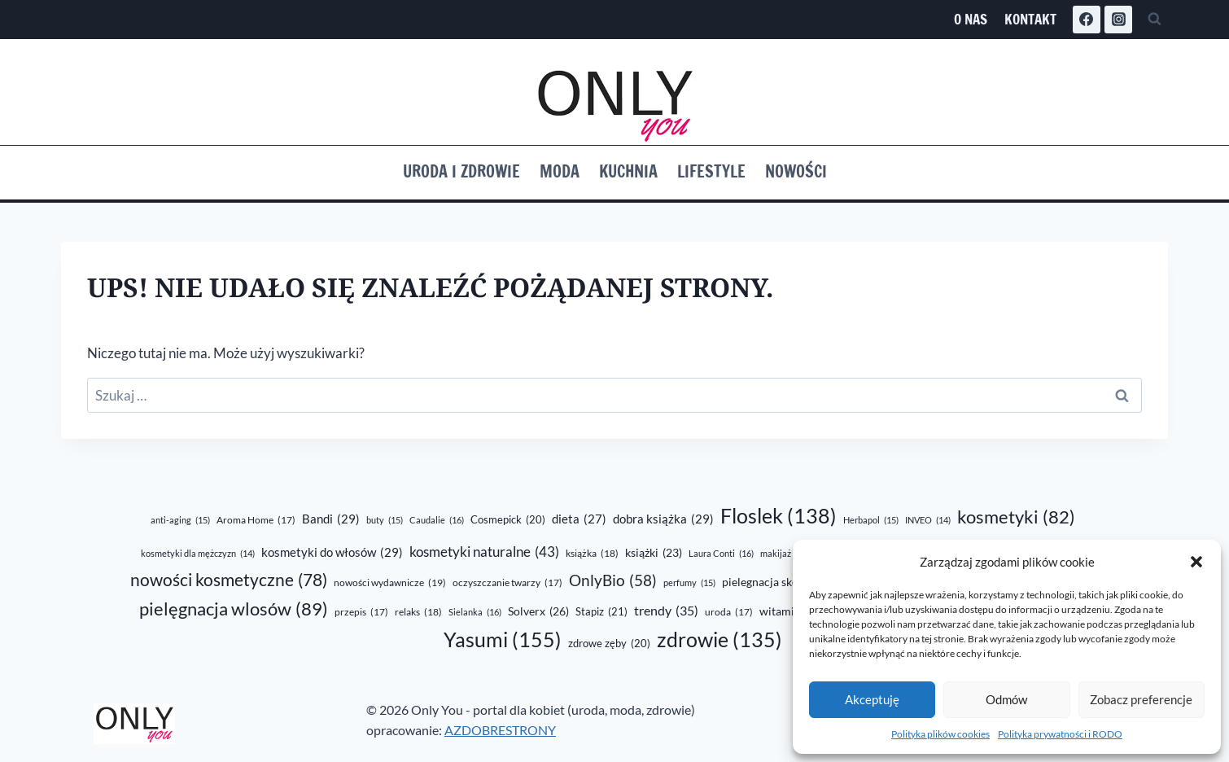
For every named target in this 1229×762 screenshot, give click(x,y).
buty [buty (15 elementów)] (384, 520)
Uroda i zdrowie (461, 171)
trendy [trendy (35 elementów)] (666, 610)
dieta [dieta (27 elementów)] (579, 519)
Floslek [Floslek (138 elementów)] (778, 516)
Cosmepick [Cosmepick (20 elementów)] (507, 519)
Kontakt (1030, 19)
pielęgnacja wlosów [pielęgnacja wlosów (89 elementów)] (233, 608)
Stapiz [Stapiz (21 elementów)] (601, 611)
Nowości (796, 171)
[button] (1196, 562)
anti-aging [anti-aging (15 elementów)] (180, 520)
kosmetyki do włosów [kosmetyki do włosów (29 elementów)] (332, 552)
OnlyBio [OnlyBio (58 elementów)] (613, 580)
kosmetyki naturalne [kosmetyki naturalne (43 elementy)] (484, 552)
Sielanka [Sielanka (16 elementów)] (474, 612)
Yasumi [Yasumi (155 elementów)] (503, 639)
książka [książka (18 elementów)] (592, 553)
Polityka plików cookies (940, 734)
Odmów (1006, 699)
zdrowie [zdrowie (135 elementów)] (719, 639)
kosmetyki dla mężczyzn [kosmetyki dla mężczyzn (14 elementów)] (198, 553)
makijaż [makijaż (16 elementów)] (785, 553)
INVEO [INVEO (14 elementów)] (928, 520)
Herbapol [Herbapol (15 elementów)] (871, 520)
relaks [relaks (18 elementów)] (418, 612)
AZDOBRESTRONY (500, 730)
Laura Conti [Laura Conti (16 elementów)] (721, 553)
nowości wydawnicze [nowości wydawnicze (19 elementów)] (390, 583)
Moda (560, 171)
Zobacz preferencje (1141, 699)
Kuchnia (628, 171)
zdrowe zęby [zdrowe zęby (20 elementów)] (609, 643)
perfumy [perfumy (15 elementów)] (689, 583)
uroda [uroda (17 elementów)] (729, 612)
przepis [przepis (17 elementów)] (361, 612)
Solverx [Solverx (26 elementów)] (538, 611)
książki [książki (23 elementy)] (653, 554)
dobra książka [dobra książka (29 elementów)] (663, 518)
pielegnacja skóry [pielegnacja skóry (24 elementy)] (777, 582)
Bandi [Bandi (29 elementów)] (331, 518)
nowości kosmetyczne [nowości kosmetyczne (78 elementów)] (228, 580)
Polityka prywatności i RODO (1060, 734)
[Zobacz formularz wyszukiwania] (1154, 19)
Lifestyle (711, 171)
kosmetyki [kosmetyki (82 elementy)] (1016, 517)
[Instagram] (1118, 19)
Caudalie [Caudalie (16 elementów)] (436, 520)
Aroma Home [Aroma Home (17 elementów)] (255, 520)
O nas (970, 19)
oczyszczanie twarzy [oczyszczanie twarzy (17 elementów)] (507, 583)
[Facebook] (1086, 19)
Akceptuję (872, 699)
